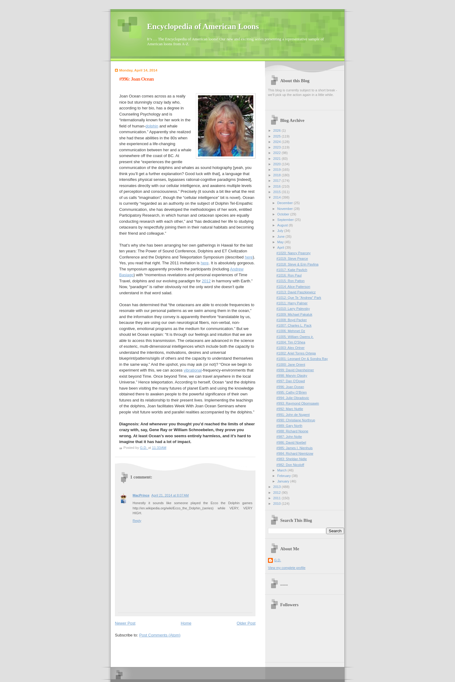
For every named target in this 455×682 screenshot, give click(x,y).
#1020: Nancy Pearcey (294, 253)
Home (186, 623)
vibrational (193, 370)
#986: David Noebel (291, 442)
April (281, 247)
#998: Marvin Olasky (292, 375)
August (282, 225)
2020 (277, 164)
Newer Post (125, 623)
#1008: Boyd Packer (292, 320)
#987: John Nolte (289, 436)
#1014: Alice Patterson (293, 286)
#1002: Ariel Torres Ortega (296, 353)
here (249, 257)
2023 (277, 147)
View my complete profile (287, 568)
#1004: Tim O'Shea (291, 342)
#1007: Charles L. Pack (294, 325)
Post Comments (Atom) (160, 635)
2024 (277, 142)
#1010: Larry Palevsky (293, 308)
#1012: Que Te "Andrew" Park (299, 297)
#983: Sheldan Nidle (292, 459)
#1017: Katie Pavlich (292, 270)
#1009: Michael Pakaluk (294, 314)
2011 (277, 498)
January (283, 481)
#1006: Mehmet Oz (291, 331)
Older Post (246, 623)
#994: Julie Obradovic (293, 398)
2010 (277, 503)
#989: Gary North (290, 425)
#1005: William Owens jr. (295, 337)
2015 (277, 192)
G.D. (277, 560)
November (285, 209)
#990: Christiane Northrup (296, 420)
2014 (277, 197)
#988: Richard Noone (292, 431)
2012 (206, 281)
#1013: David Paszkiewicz (296, 292)
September (286, 220)
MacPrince (141, 495)
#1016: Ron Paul (289, 275)
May (280, 242)
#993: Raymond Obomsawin (298, 403)
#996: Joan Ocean (290, 387)
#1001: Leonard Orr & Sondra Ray (302, 359)
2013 (277, 487)
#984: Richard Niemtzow (295, 453)
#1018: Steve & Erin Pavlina (298, 264)
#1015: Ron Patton (291, 281)
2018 (277, 175)
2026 (277, 130)
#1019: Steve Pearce (292, 258)
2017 (277, 180)
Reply (137, 520)
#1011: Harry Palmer (292, 303)
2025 (277, 136)
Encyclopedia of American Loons (203, 26)
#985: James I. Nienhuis (295, 448)
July (280, 231)
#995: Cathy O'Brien (292, 392)
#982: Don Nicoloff (290, 465)
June (281, 236)
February (284, 476)
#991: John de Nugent (293, 414)
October (283, 214)
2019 (277, 169)
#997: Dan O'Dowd (291, 381)
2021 (277, 158)
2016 (277, 186)
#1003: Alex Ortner (291, 348)
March (282, 470)
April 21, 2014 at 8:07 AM (170, 495)
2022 (277, 153)
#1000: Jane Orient (291, 364)
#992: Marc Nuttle (290, 409)
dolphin (151, 126)
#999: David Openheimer (295, 370)
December (285, 203)
